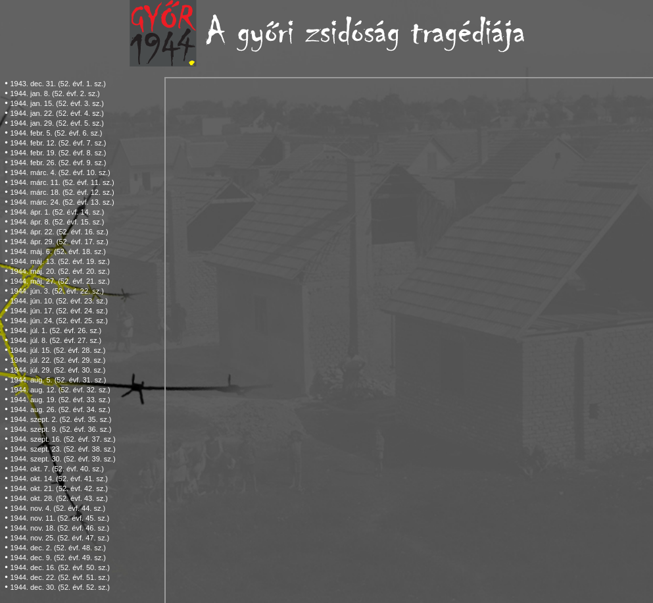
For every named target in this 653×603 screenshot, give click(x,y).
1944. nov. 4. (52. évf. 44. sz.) (57, 508)
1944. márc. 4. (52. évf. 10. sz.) (60, 172)
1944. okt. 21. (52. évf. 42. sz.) (59, 488)
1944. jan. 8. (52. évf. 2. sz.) (54, 93)
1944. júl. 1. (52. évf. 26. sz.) (55, 330)
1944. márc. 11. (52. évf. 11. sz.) (62, 182)
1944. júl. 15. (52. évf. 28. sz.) (57, 350)
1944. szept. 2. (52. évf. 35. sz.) (60, 419)
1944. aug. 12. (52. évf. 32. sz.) (60, 390)
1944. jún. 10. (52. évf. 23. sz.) (59, 301)
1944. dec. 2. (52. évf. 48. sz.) (58, 548)
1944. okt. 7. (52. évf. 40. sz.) (56, 469)
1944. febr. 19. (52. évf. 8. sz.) (58, 153)
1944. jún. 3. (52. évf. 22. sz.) (56, 291)
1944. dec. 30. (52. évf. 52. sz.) (60, 587)
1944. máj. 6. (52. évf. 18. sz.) (58, 251)
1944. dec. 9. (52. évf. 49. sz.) (58, 558)
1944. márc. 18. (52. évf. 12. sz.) (62, 192)
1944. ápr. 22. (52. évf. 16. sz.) (59, 232)
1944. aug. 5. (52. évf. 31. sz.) (58, 380)
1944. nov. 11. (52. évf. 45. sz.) (59, 518)
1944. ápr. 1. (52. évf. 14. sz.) (57, 212)
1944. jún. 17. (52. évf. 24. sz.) (59, 311)
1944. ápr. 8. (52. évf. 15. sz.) (57, 222)
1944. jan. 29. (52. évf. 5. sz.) (56, 123)
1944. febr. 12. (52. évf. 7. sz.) (58, 143)
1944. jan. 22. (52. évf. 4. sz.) (56, 113)
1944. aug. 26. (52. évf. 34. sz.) (60, 409)
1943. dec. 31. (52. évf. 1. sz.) (58, 84)
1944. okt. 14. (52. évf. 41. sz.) (59, 479)
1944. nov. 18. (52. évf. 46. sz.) (59, 528)
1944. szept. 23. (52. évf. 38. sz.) (62, 449)
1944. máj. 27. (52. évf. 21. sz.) (60, 281)
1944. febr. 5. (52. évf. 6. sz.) (56, 133)
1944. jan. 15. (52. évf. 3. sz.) (56, 103)
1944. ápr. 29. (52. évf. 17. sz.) (59, 242)
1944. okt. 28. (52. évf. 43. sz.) (59, 498)
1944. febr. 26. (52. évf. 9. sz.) (58, 163)
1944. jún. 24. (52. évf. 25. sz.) (59, 321)
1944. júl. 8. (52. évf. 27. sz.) (55, 340)
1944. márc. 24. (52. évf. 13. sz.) (62, 202)
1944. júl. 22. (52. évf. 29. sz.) (57, 360)
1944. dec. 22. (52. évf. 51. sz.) (60, 577)
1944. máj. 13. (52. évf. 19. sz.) (60, 261)
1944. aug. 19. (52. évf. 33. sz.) (60, 400)
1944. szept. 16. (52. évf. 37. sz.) (62, 439)
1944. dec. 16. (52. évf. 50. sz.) (60, 567)
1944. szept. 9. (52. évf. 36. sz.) (60, 429)
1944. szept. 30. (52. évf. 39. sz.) (62, 459)
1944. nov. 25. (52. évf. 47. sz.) (59, 538)
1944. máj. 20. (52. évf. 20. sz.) (60, 271)
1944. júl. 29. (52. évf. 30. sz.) (57, 370)
